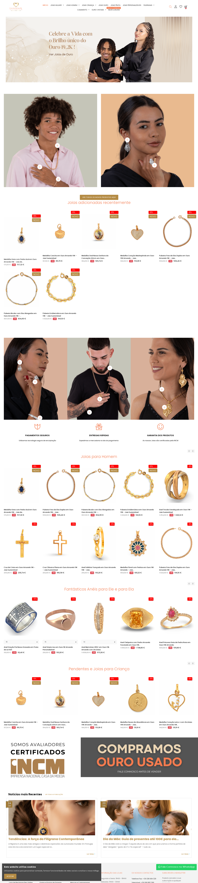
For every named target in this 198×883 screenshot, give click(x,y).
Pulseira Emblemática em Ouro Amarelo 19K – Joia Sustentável (59, 315)
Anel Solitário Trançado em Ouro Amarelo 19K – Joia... (99, 569)
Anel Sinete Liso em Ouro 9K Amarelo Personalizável (58, 648)
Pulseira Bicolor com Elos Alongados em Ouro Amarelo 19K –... (20, 315)
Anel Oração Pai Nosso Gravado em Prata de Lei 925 (21, 648)
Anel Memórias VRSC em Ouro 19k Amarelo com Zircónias (95, 648)
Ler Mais (91, 854)
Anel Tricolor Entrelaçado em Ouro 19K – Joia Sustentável (175, 511)
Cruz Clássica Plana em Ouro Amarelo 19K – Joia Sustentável (60, 569)
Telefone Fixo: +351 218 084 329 (144, 879)
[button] (7, 52)
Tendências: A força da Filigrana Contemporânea (46, 839)
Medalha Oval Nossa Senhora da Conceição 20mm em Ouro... (95, 257)
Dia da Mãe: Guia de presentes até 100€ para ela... (141, 839)
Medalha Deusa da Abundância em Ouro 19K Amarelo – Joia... (137, 723)
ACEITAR (10, 876)
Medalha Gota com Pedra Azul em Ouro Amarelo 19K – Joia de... (20, 257)
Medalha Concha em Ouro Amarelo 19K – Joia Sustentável (60, 257)
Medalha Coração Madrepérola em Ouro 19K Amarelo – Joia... (137, 257)
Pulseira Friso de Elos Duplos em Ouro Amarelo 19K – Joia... (174, 257)
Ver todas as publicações (54, 794)
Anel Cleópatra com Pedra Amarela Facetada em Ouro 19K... (135, 644)
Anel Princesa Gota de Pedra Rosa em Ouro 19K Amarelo (174, 644)
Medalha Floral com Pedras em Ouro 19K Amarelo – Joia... (137, 569)
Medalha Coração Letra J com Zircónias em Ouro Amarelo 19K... (175, 723)
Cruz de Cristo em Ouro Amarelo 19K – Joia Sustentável (19, 569)
